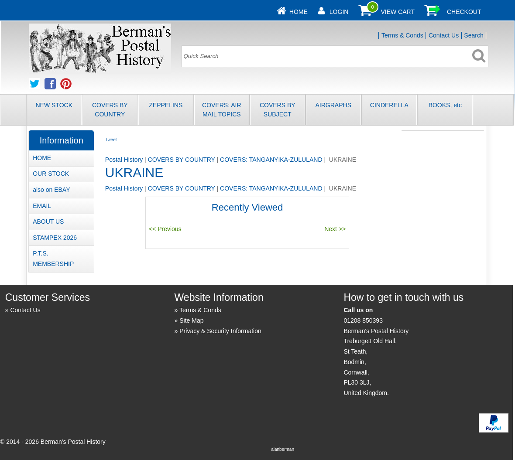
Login (339, 11)
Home (298, 11)
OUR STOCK (51, 173)
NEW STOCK (54, 105)
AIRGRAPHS (333, 105)
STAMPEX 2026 (55, 237)
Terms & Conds (402, 35)
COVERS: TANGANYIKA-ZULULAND (271, 159)
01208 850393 (363, 320)
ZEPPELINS (165, 105)
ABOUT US (48, 221)
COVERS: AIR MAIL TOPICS (221, 110)
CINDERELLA (389, 105)
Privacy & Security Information (220, 330)
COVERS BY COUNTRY (110, 110)
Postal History (124, 159)
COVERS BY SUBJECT (277, 110)
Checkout (464, 11)
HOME (42, 157)
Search (473, 35)
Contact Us (444, 35)
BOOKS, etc (445, 105)
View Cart (398, 11)
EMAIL (42, 205)
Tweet (111, 139)
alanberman (282, 449)
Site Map (191, 320)
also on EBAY (51, 189)
